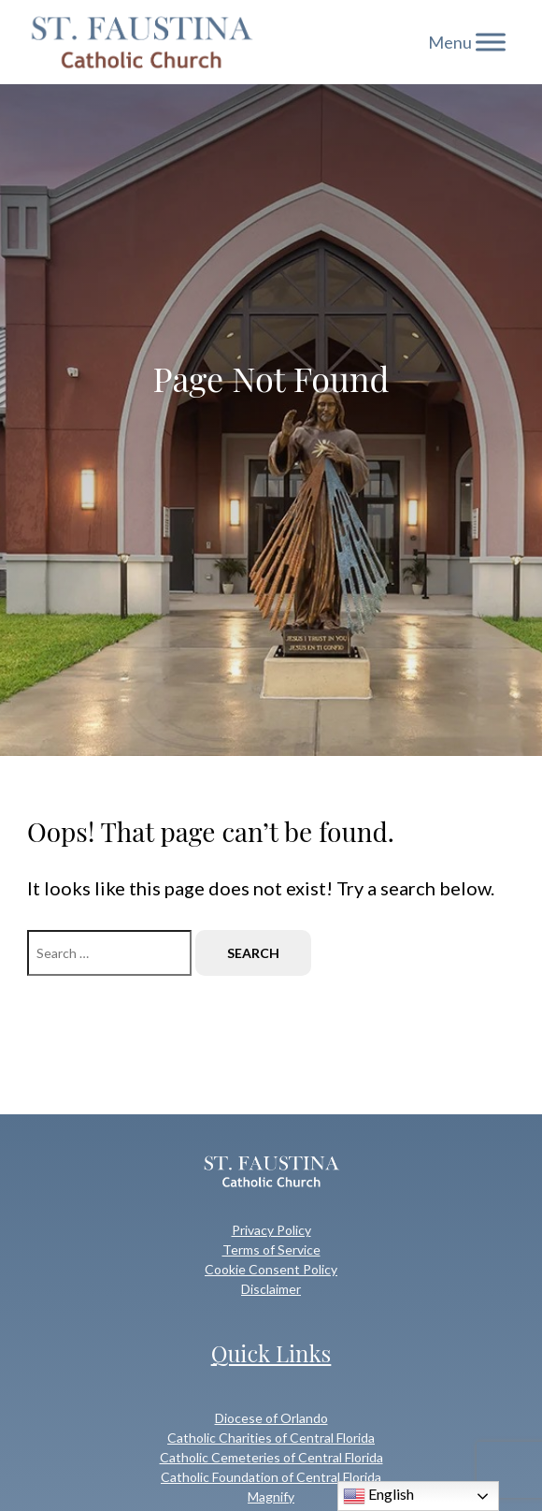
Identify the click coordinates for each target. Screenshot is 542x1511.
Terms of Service (271, 1249)
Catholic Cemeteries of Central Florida (271, 1457)
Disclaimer (271, 1289)
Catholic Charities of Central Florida (271, 1438)
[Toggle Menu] (491, 42)
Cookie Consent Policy (271, 1269)
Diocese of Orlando (271, 1418)
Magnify (271, 1496)
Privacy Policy (271, 1230)
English (378, 1496)
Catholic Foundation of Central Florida (271, 1477)
